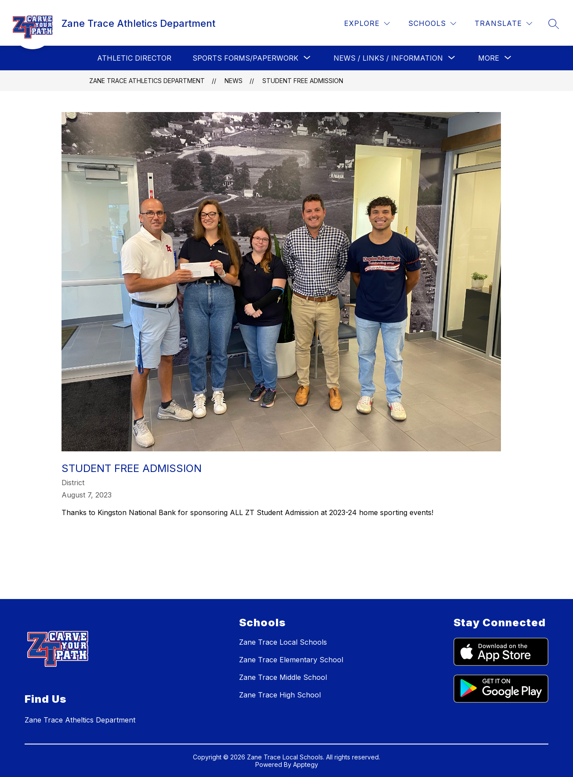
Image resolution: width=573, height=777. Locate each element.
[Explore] (367, 23)
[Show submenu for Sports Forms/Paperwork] (245, 58)
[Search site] (553, 23)
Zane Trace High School (280, 694)
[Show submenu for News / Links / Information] (388, 58)
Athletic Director (134, 58)
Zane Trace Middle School (283, 677)
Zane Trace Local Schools (283, 642)
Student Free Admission (302, 80)
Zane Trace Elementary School (291, 659)
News (234, 80)
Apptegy (305, 764)
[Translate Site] (503, 23)
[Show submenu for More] (488, 58)
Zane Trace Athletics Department (147, 80)
